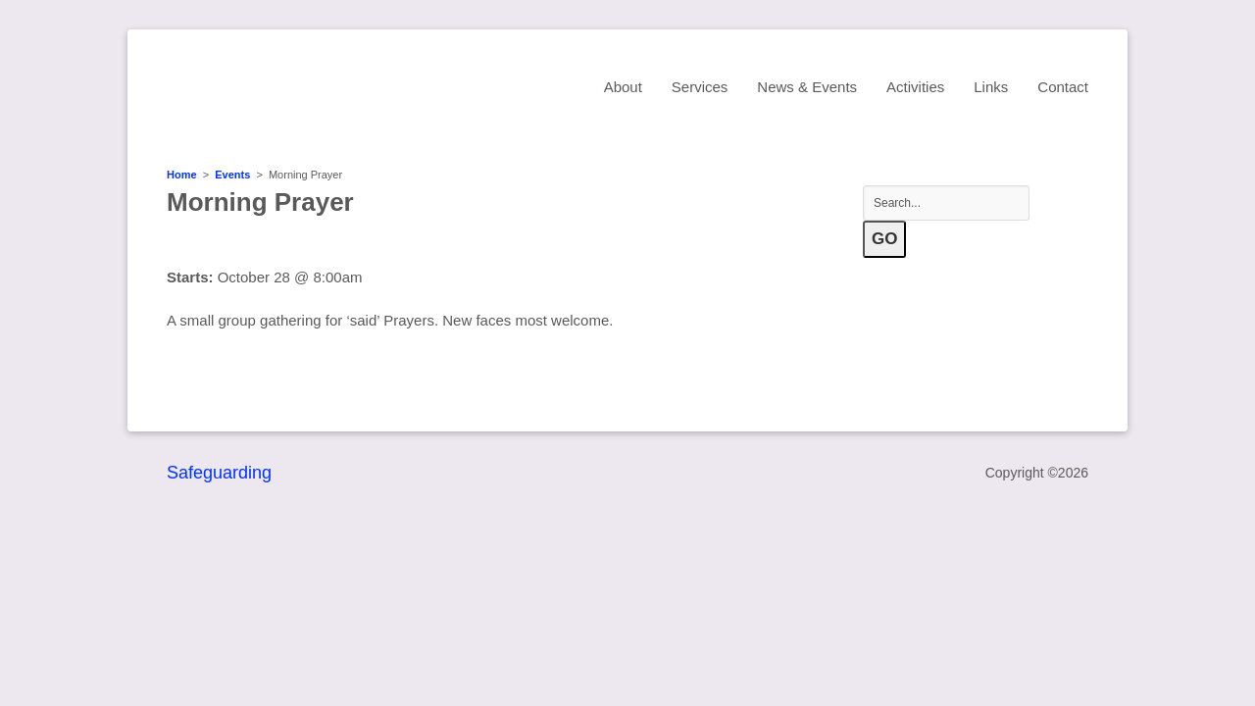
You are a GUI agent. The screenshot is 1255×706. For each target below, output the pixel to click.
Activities (915, 86)
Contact (1062, 86)
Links (991, 86)
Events (232, 174)
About (623, 86)
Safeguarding (219, 472)
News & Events (807, 86)
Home (182, 174)
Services (700, 86)
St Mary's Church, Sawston (338, 86)
